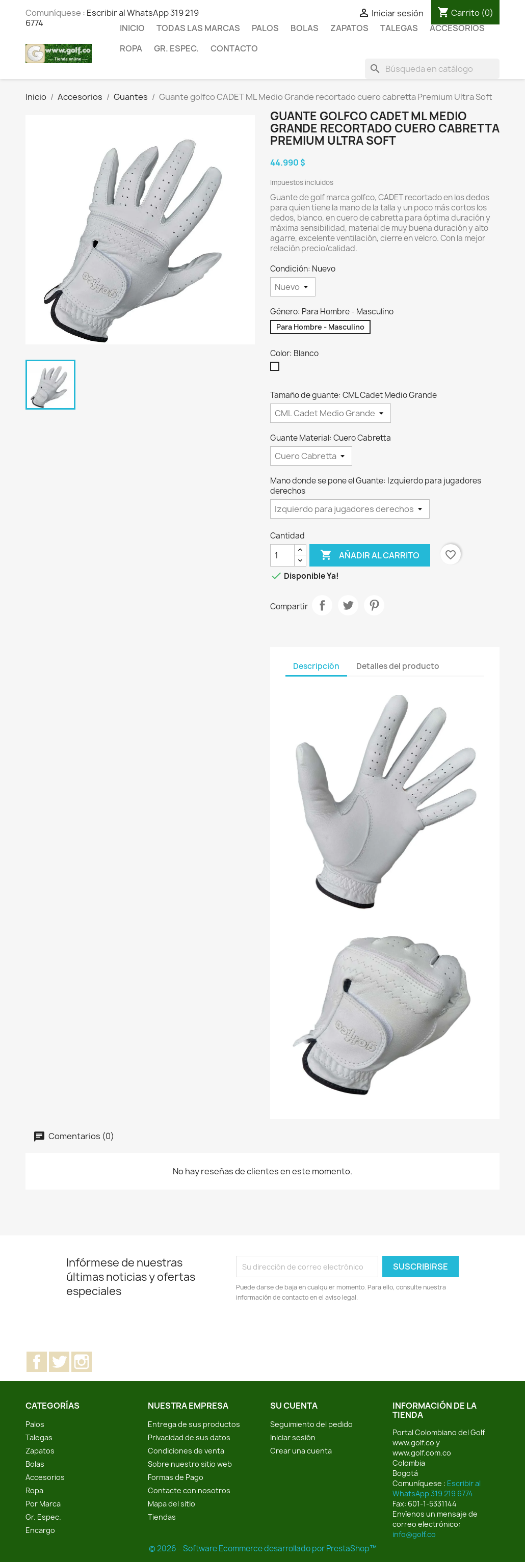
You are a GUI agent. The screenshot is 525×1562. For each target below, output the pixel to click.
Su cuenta (294, 1405)
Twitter (59, 1362)
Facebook (37, 1362)
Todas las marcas (198, 28)
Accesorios (457, 28)
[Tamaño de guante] (330, 413)
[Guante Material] (311, 456)
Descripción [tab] (316, 666)
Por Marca (43, 1504)
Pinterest (374, 605)
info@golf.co (414, 1534)
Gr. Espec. (176, 48)
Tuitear (348, 605)
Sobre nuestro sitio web (190, 1464)
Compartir (322, 605)
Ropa (131, 48)
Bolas (305, 28)
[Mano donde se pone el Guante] (350, 509)
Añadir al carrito (369, 555)
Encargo (40, 1530)
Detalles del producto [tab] (397, 666)
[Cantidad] (282, 555)
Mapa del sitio (171, 1504)
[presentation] (321, 1331)
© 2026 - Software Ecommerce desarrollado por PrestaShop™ (263, 1548)
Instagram (81, 1362)
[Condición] (293, 287)
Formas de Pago (175, 1477)
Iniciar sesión (293, 1437)
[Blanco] (276, 369)
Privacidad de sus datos (189, 1437)
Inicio (132, 28)
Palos (265, 28)
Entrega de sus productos (194, 1424)
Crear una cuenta (301, 1451)
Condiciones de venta (186, 1451)
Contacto (234, 48)
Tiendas (162, 1517)
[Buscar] (432, 69)
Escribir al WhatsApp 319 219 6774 (436, 1488)
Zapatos (349, 28)
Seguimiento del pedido (311, 1424)
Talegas (399, 28)
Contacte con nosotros (189, 1490)
